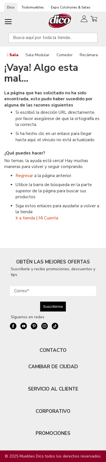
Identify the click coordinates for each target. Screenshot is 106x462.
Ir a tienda (25, 218)
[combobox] (53, 38)
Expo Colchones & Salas (70, 7)
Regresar (24, 175)
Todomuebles (32, 7)
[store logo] (60, 21)
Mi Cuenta (48, 218)
